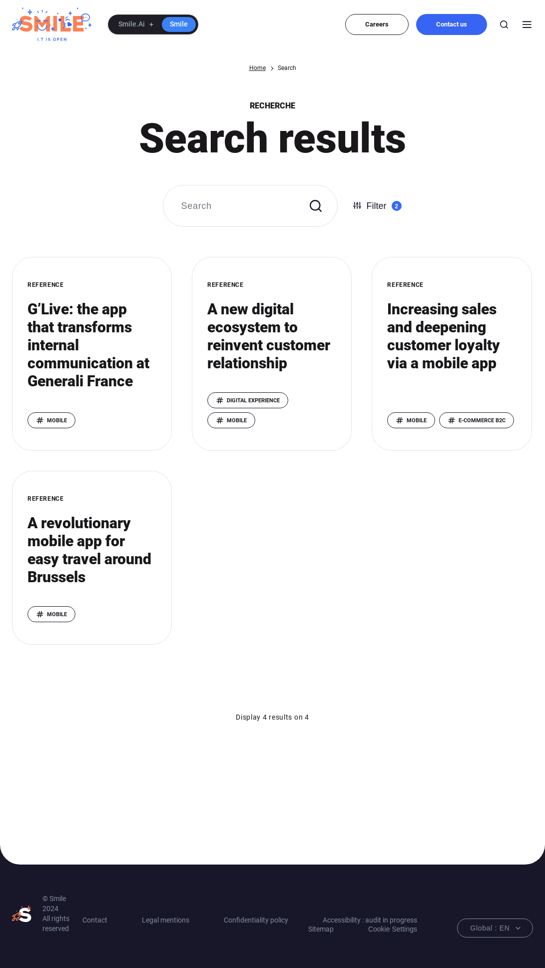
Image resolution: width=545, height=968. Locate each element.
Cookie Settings (392, 929)
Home (257, 67)
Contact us (451, 24)
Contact (94, 920)
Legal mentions (165, 920)
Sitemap (321, 929)
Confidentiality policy (256, 920)
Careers (377, 24)
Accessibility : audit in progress (370, 920)
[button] (153, 24)
